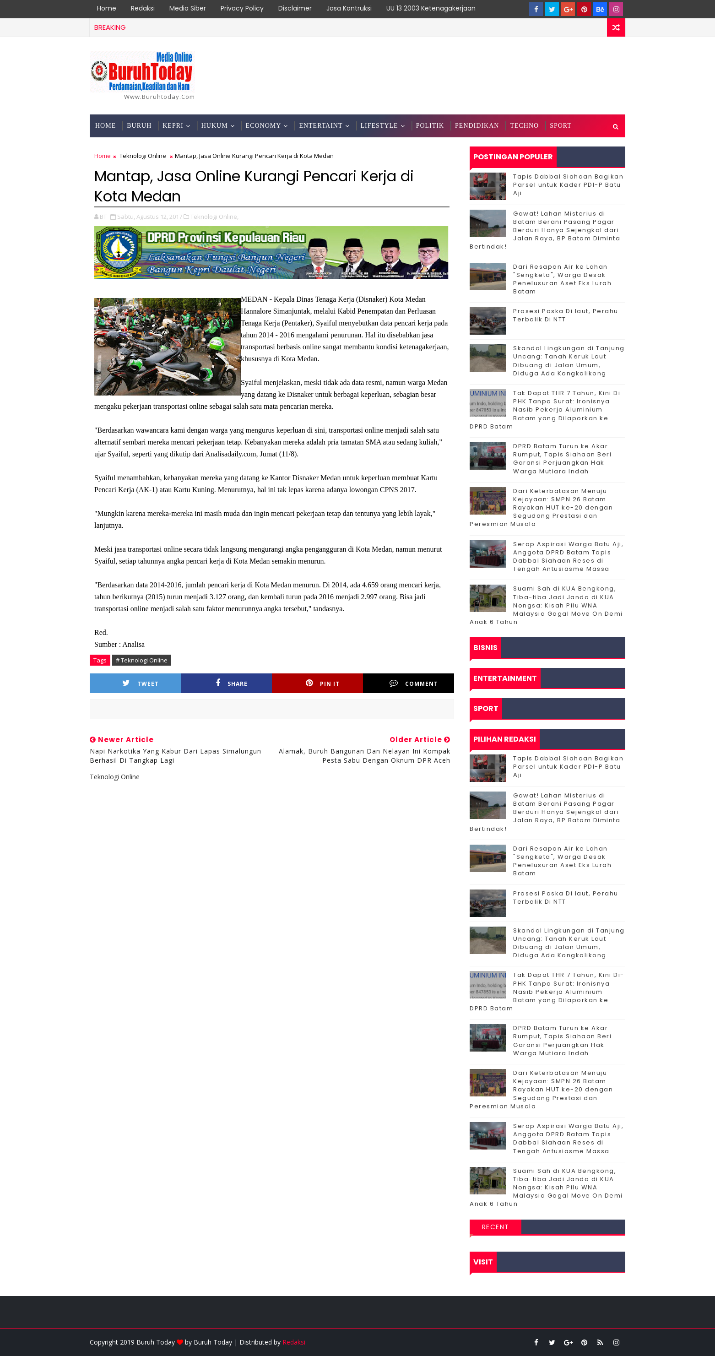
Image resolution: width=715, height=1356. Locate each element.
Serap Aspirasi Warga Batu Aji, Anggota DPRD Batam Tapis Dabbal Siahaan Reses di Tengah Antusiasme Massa (568, 557)
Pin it (323, 683)
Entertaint (320, 125)
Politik (430, 125)
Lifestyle (379, 125)
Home (106, 8)
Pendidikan (477, 125)
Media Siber (187, 8)
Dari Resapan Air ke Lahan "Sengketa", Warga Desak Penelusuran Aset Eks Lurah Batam (562, 279)
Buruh (139, 125)
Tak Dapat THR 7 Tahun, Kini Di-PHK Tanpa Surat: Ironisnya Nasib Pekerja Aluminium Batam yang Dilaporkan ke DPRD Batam (547, 410)
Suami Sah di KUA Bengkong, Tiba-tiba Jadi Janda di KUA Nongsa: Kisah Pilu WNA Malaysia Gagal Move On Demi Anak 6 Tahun (546, 605)
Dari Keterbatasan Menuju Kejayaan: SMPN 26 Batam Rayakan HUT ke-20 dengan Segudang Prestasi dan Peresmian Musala (541, 508)
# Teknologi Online (142, 660)
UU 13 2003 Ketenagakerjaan (431, 8)
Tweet (140, 683)
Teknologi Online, (214, 216)
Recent (495, 1226)
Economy (264, 125)
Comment (414, 683)
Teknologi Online (142, 156)
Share (232, 683)
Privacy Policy (242, 8)
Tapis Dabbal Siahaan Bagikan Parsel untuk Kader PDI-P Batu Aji (568, 184)
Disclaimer (295, 8)
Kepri (172, 125)
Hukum (214, 125)
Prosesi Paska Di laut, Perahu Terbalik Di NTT (565, 315)
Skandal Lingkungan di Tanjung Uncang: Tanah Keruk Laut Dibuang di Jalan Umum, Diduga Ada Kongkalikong (569, 361)
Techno (524, 125)
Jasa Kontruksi (349, 8)
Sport (561, 125)
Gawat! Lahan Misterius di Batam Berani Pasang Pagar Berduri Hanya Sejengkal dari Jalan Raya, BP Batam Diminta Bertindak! (545, 230)
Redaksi (143, 8)
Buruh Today (213, 1342)
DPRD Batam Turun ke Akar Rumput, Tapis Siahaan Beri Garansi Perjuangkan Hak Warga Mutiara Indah (562, 459)
